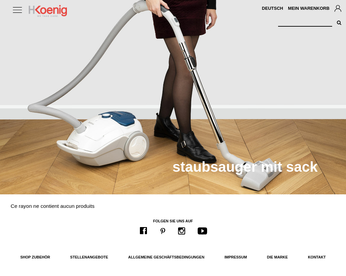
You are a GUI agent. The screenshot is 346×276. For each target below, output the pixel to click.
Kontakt (317, 257)
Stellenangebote (89, 257)
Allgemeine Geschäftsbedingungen (166, 257)
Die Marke (277, 257)
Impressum (235, 257)
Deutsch (272, 8)
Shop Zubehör (35, 257)
